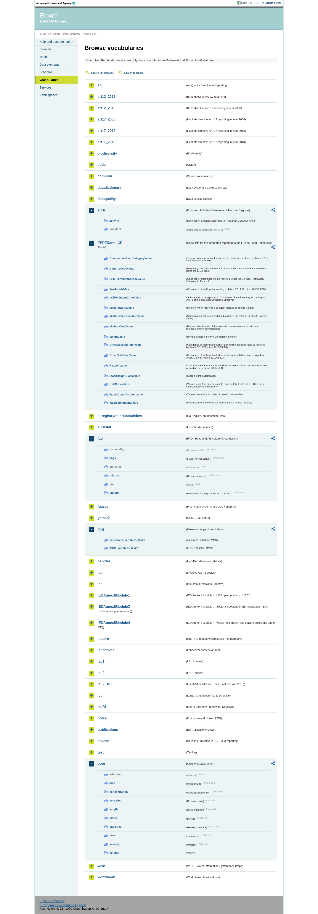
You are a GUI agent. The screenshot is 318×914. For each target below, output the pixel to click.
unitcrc (114, 492)
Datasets (45, 49)
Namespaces (48, 95)
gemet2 (104, 518)
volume (114, 852)
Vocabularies (49, 80)
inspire (103, 639)
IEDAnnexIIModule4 (114, 623)
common (105, 176)
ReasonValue (118, 365)
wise (101, 866)
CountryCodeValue (121, 268)
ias (100, 572)
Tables (43, 57)
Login (244, 3)
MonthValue (117, 336)
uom (101, 763)
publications (108, 730)
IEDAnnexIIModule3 (114, 606)
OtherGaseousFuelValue (125, 344)
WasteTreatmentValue (123, 402)
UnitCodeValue (119, 384)
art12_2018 (107, 108)
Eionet (56, 33)
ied (100, 584)
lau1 (101, 661)
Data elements (49, 64)
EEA (57, 3)
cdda (102, 165)
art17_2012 (107, 131)
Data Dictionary (71, 33)
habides (104, 561)
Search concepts (133, 72)
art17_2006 (107, 119)
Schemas (45, 72)
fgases (103, 506)
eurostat (104, 427)
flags (112, 458)
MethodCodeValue (121, 326)
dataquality (107, 199)
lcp (100, 695)
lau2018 (104, 684)
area (112, 783)
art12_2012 (107, 96)
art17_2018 (107, 142)
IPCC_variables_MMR (123, 548)
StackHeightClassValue (124, 376)
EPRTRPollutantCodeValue (127, 279)
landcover (106, 650)
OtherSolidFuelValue (123, 355)
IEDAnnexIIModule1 (114, 595)
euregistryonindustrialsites (120, 416)
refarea (114, 475)
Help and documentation (56, 41)
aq (100, 85)
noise (102, 718)
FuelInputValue (119, 289)
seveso (103, 741)
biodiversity (107, 153)
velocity (114, 844)
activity (114, 220)
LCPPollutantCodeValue (125, 297)
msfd (102, 707)
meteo (113, 818)
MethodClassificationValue (127, 316)
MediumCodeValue (121, 307)
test (101, 752)
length (113, 809)
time (112, 835)
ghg (101, 529)
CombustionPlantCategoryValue (130, 258)
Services (45, 87)
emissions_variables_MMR (127, 540)
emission (115, 800)
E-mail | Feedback (51, 901)
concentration (118, 791)
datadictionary (109, 187)
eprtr (101, 210)
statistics (115, 826)
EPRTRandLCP (110, 243)
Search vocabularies (102, 72)
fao (100, 438)
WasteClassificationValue (126, 394)
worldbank (106, 877)
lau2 (101, 673)
